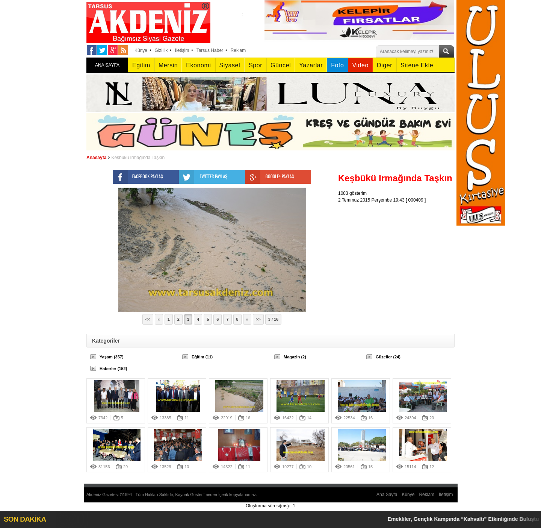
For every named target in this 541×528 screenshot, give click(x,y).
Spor (255, 65)
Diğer (384, 65)
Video (360, 65)
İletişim (182, 50)
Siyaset (229, 65)
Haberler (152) (113, 368)
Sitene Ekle (416, 65)
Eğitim (141, 65)
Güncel (280, 65)
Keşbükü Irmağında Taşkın (138, 157)
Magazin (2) (295, 357)
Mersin (168, 65)
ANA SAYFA (107, 65)
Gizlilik (161, 50)
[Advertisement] (398, 250)
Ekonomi (198, 65)
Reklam (238, 50)
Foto (337, 65)
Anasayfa (96, 157)
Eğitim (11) (202, 357)
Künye (140, 50)
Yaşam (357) (112, 357)
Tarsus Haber (209, 50)
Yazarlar (311, 65)
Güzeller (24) (388, 357)
